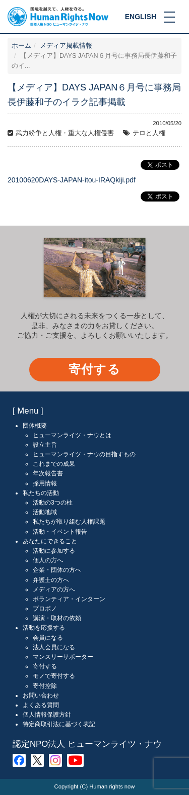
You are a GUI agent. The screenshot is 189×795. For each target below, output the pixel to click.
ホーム (21, 45)
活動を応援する (44, 627)
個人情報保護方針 (47, 714)
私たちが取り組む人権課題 (69, 521)
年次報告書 (48, 473)
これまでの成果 (54, 463)
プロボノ (45, 608)
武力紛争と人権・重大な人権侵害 (65, 133)
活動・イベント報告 (60, 531)
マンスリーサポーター (63, 656)
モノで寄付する (54, 675)
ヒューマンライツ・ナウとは (72, 435)
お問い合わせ (41, 695)
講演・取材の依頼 (57, 618)
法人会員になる (54, 647)
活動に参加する (54, 550)
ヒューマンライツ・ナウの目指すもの (84, 454)
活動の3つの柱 (53, 502)
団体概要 (35, 425)
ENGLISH (140, 17)
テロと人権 (149, 133)
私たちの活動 (41, 492)
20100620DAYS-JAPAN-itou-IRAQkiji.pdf (72, 180)
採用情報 (45, 483)
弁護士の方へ (51, 579)
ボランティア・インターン (69, 599)
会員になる (48, 637)
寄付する (94, 369)
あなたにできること (50, 541)
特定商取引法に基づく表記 (59, 724)
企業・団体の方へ (57, 569)
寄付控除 (45, 685)
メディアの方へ (54, 589)
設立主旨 (45, 444)
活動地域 (45, 512)
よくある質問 (41, 705)
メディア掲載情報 (66, 45)
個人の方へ (48, 560)
